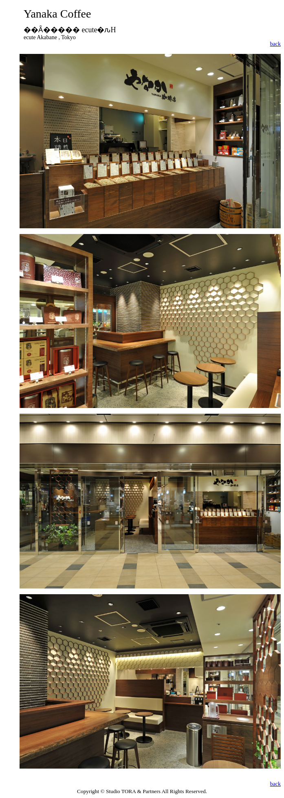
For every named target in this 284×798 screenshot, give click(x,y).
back (275, 44)
